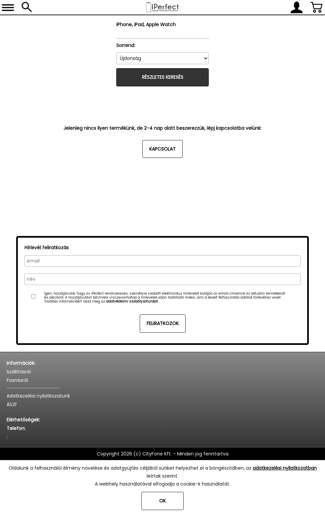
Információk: (21, 363)
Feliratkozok (163, 323)
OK (162, 500)
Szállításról (19, 371)
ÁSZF (12, 404)
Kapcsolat (162, 149)
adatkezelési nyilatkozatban (285, 468)
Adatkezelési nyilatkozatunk (38, 396)
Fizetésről (17, 380)
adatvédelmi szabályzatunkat (132, 301)
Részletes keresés (162, 77)
